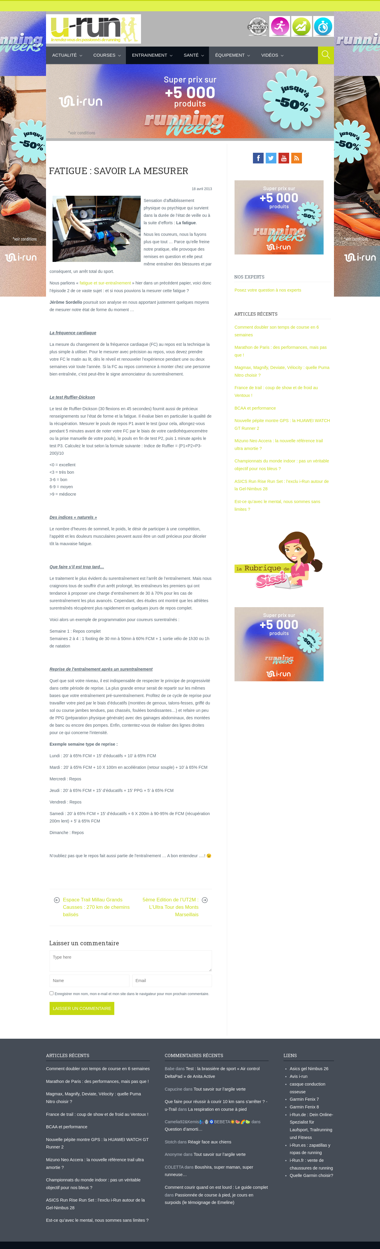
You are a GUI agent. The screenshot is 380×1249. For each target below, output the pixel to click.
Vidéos (269, 55)
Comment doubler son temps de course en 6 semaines (96, 1068)
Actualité (64, 55)
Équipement (230, 55)
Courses (104, 55)
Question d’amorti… (183, 1127)
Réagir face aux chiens (209, 1140)
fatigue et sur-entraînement (104, 282)
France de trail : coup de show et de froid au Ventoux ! (95, 1112)
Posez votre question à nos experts (267, 289)
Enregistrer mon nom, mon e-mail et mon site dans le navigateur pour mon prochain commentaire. (132, 993)
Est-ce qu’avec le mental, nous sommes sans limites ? (96, 1216)
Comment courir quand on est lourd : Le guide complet (215, 1184)
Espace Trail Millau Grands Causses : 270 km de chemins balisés (96, 907)
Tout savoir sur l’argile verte (219, 1088)
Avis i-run (298, 1075)
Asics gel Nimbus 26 (308, 1068)
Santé (191, 55)
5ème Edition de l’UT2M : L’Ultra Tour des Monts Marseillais (171, 907)
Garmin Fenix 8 (304, 1105)
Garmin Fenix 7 (304, 1097)
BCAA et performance (255, 405)
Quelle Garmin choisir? (311, 1172)
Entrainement (149, 55)
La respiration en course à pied (216, 1107)
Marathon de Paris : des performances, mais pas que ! (96, 1080)
